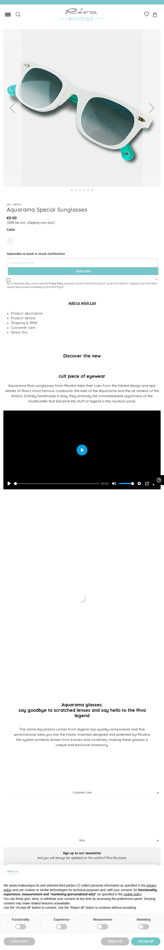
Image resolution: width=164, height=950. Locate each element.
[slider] (56, 483)
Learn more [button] (19, 941)
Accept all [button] (145, 941)
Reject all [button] (115, 941)
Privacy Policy (56, 283)
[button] (12, 108)
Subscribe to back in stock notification (36, 254)
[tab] (82, 313)
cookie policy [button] (132, 894)
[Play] (9, 483)
